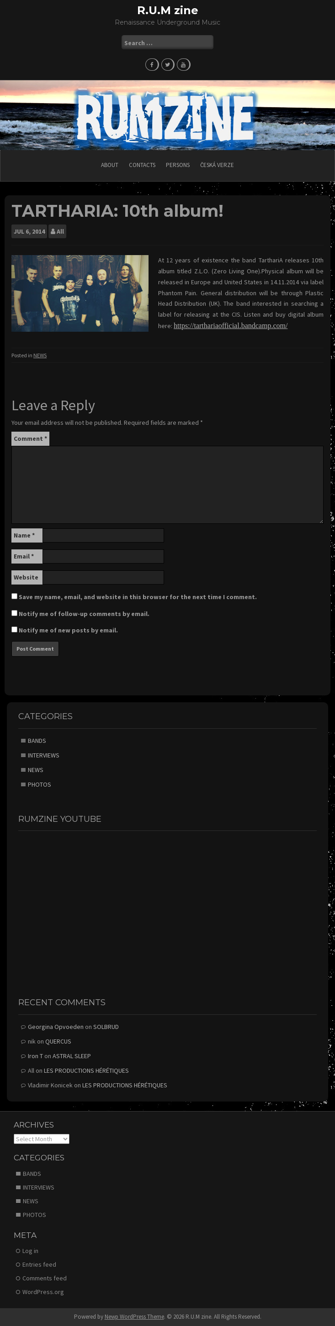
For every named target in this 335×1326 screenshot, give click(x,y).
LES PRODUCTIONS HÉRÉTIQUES (86, 1070)
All (60, 231)
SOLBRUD (106, 1027)
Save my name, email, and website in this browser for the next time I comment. (138, 597)
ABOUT (109, 165)
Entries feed (39, 1264)
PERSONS (178, 165)
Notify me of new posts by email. (68, 630)
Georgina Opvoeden (56, 1027)
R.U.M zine (167, 10)
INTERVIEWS (43, 755)
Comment (30, 438)
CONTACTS (142, 165)
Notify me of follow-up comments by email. (84, 614)
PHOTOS (39, 784)
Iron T (35, 1056)
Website (26, 577)
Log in (30, 1251)
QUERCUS (58, 1041)
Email (24, 556)
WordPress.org (43, 1292)
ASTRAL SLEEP (72, 1056)
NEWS (40, 355)
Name (24, 535)
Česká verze (217, 165)
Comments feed (44, 1278)
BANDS (37, 740)
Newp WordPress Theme (134, 1317)
